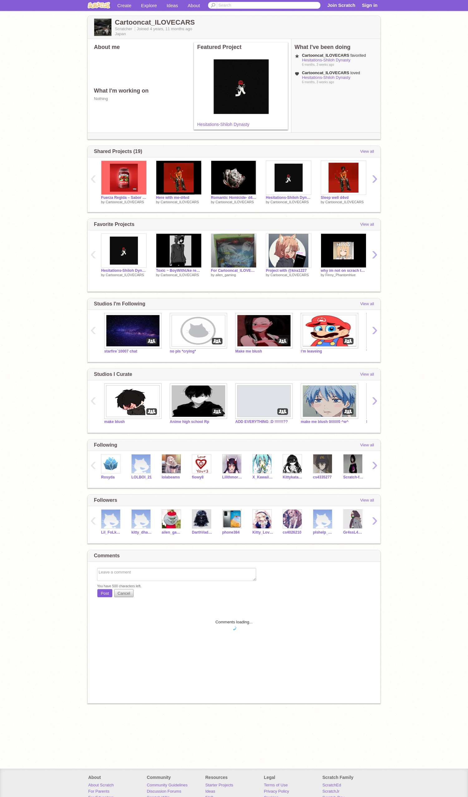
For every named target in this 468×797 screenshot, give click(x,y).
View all (367, 151)
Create (124, 5)
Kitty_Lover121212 (262, 532)
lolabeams (171, 477)
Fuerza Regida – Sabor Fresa (124, 197)
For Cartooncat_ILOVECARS (233, 270)
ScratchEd (331, 785)
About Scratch (101, 785)
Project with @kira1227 (286, 270)
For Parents (99, 791)
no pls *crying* (183, 351)
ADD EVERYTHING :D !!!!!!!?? (261, 422)
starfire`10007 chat (120, 351)
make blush (114, 422)
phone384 (231, 532)
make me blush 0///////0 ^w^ (325, 422)
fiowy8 (197, 477)
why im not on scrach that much (343, 270)
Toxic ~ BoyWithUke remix (179, 270)
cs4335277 (322, 477)
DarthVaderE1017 (202, 532)
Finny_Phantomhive (340, 275)
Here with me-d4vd (172, 197)
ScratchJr (330, 791)
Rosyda (108, 477)
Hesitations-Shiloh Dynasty (223, 124)
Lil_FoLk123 (111, 532)
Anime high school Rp (189, 422)
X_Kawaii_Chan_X (262, 477)
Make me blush (248, 351)
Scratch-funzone (353, 477)
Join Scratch (341, 5)
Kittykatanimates (293, 477)
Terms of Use (276, 785)
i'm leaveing (311, 351)
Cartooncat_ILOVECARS (125, 202)
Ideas (172, 5)
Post (105, 593)
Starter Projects (219, 785)
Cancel (124, 593)
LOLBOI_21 (141, 477)
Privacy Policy (276, 791)
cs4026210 (292, 532)
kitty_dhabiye (141, 532)
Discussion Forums (164, 791)
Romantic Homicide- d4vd (233, 197)
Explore (149, 5)
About (194, 5)
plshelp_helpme (323, 532)
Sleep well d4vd (335, 197)
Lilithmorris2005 (232, 477)
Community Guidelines (167, 785)
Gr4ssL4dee (353, 532)
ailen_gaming (226, 275)
